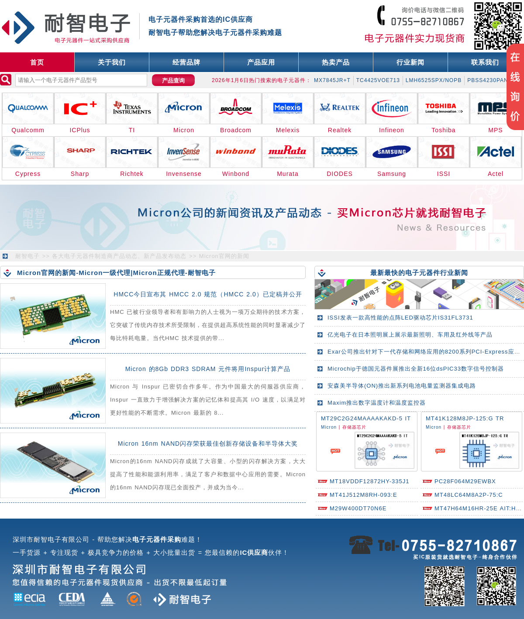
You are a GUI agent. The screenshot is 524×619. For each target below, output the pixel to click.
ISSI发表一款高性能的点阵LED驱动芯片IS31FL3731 (400, 317)
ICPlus (79, 130)
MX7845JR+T (332, 80)
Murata (288, 173)
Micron (183, 130)
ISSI (443, 173)
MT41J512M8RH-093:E (363, 495)
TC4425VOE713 (378, 80)
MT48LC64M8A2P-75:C (468, 495)
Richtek (132, 173)
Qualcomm (28, 130)
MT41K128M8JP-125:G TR (465, 418)
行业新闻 (410, 62)
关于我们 (112, 62)
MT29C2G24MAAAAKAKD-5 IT (366, 418)
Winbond (235, 173)
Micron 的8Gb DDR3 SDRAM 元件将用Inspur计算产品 (208, 368)
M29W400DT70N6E (358, 508)
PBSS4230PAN (487, 80)
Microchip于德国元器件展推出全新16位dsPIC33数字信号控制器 (416, 368)
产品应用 (261, 62)
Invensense (184, 173)
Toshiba (443, 130)
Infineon (391, 130)
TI (132, 130)
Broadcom (236, 130)
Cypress (28, 173)
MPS (495, 130)
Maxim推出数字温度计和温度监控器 (377, 402)
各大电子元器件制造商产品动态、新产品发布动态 (119, 256)
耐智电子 (27, 256)
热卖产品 (336, 62)
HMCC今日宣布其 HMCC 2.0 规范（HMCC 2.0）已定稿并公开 (208, 294)
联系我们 (485, 62)
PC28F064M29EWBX (465, 481)
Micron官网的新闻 (224, 256)
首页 (37, 62)
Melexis (288, 130)
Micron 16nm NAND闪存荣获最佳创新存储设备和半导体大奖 (208, 443)
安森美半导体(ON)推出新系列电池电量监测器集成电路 (402, 385)
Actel (495, 173)
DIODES (340, 173)
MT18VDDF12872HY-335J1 (369, 481)
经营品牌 (186, 62)
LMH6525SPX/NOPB (434, 80)
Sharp (80, 173)
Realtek (340, 130)
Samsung (391, 173)
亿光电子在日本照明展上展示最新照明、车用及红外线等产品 (410, 334)
